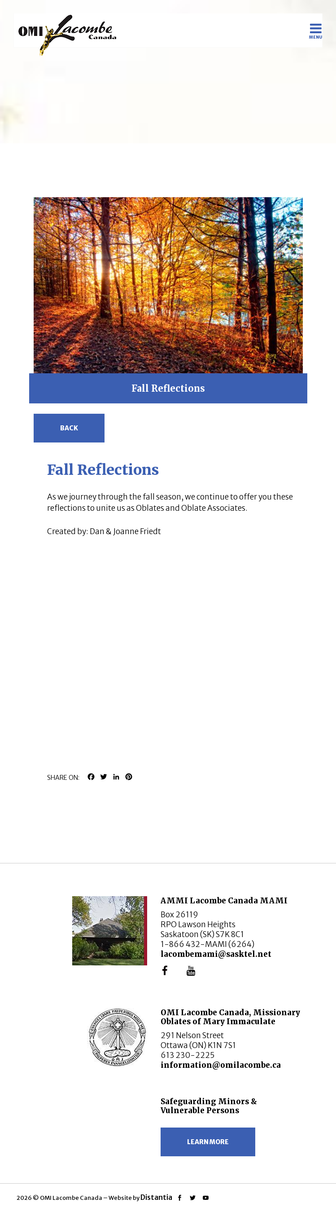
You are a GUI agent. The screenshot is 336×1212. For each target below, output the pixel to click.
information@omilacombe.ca (221, 1065)
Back (69, 428)
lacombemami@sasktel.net (216, 954)
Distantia (156, 1197)
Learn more (208, 1142)
